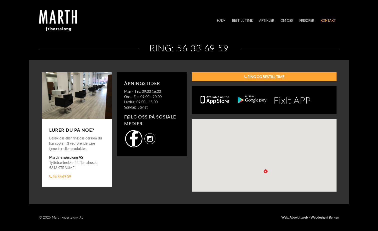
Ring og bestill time (264, 76)
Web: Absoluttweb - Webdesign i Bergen (310, 217)
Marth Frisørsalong (73, 20)
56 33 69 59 (60, 176)
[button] (265, 171)
